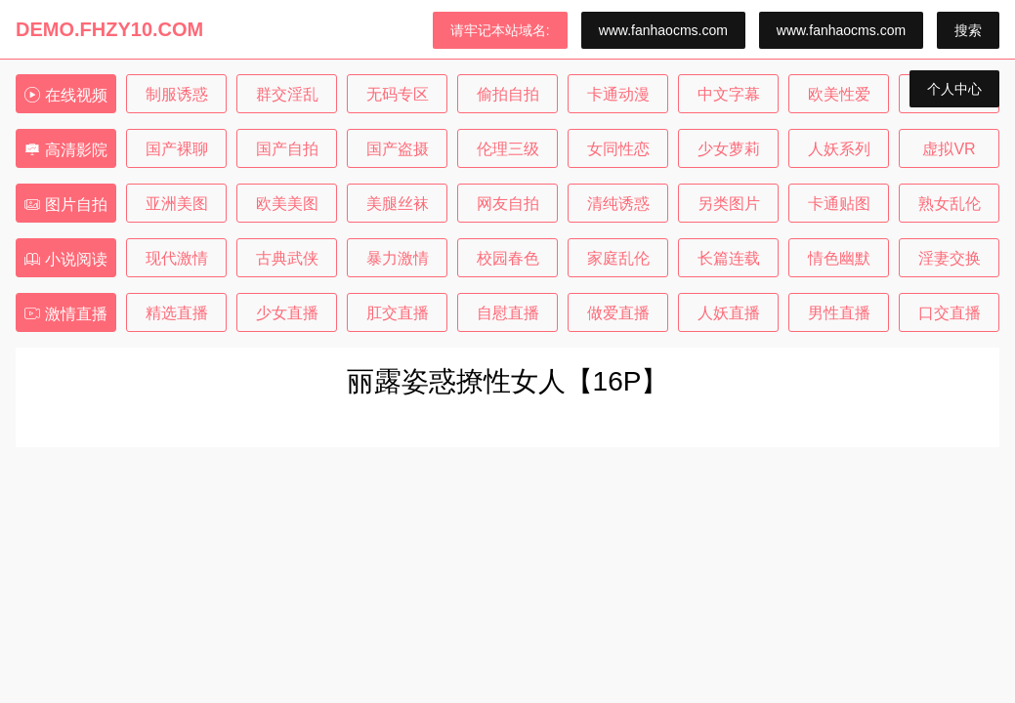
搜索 (968, 30)
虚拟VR (948, 149)
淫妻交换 (949, 258)
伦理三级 (508, 149)
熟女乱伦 (949, 203)
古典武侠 (287, 258)
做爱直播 (618, 313)
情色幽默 (839, 258)
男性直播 (839, 313)
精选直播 (177, 313)
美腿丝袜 (397, 203)
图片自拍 (65, 204)
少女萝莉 (729, 149)
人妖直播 (729, 313)
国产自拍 (287, 149)
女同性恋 (618, 149)
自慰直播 (508, 313)
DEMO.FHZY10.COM (109, 29)
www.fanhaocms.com (663, 30)
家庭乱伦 (618, 258)
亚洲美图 (177, 203)
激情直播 (65, 314)
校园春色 (508, 258)
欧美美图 (287, 203)
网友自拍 (508, 203)
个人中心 (954, 89)
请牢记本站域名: (500, 30)
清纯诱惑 (618, 203)
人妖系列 (839, 149)
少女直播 (287, 313)
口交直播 (949, 313)
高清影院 (65, 150)
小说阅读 (65, 259)
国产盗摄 (397, 149)
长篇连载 (729, 258)
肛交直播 (397, 313)
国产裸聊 (177, 149)
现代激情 (177, 258)
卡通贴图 (839, 203)
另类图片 (729, 203)
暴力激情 (397, 258)
